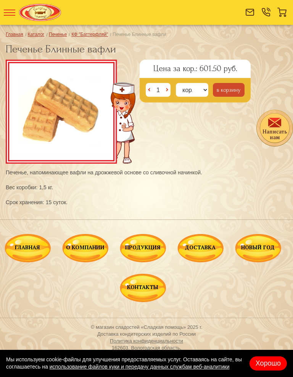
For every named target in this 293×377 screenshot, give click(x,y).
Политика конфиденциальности (146, 341)
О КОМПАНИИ (85, 247)
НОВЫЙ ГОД (258, 247)
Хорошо (268, 363)
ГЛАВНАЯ (27, 247)
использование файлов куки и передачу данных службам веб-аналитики (140, 367)
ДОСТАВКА (200, 247)
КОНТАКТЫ (142, 287)
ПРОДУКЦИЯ (143, 247)
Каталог (36, 34)
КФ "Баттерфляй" (89, 34)
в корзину (229, 89)
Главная (14, 34)
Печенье (58, 34)
